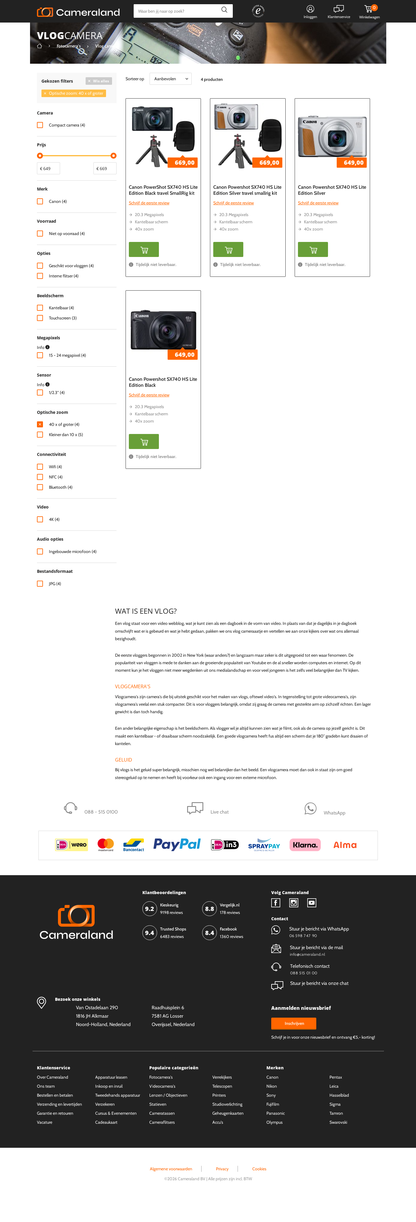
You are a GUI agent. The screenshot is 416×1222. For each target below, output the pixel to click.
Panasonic (275, 1135)
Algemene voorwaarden (171, 1191)
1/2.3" (57, 415)
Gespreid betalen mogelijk (231, 31)
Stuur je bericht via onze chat (309, 1006)
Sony (271, 1117)
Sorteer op (135, 101)
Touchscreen (63, 340)
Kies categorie (55, 31)
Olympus (274, 1144)
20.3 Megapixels (149, 237)
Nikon (271, 1108)
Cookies (259, 1191)
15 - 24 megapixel (67, 377)
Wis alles (101, 103)
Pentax (335, 1099)
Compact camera (67, 147)
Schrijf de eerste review (149, 225)
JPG (55, 606)
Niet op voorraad (67, 256)
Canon (58, 224)
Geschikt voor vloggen (71, 288)
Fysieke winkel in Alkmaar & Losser (332, 31)
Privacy (222, 1191)
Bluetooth (60, 509)
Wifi (55, 489)
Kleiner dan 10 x (66, 457)
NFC (55, 499)
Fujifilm (272, 1126)
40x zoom (144, 251)
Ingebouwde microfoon (72, 574)
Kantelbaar (61, 330)
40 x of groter (64, 447)
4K (54, 542)
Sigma (335, 1126)
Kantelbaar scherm (151, 244)
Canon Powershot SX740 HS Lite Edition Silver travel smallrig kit (247, 212)
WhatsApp (276, 31)
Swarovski (338, 1144)
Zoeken (223, 11)
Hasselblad (339, 1117)
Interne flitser (63, 298)
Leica (334, 1108)
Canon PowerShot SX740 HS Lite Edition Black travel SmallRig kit (163, 212)
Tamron (336, 1135)
